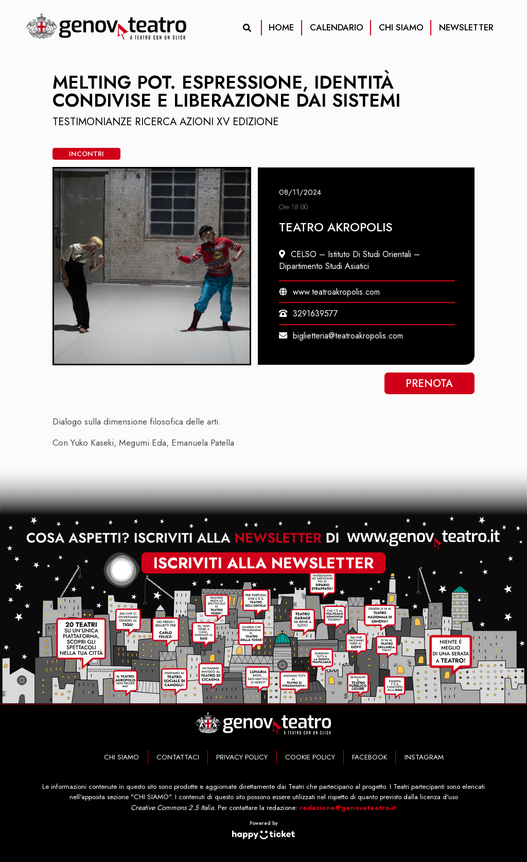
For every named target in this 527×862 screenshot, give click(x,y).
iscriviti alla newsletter (263, 563)
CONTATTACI (177, 757)
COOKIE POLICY (310, 757)
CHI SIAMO (401, 27)
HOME (281, 27)
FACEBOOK (369, 757)
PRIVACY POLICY (242, 757)
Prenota (429, 383)
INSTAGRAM (424, 757)
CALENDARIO (336, 27)
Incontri (86, 154)
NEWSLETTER (466, 27)
